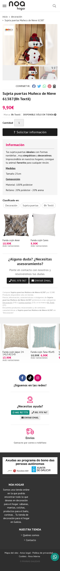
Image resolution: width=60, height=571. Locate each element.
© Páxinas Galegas (30, 561)
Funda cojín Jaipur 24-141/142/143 (13, 353)
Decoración (7, 302)
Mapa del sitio (11, 552)
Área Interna (34, 556)
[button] (28, 62)
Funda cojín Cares (39, 240)
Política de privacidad (42, 552)
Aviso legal (25, 552)
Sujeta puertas (24, 302)
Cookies (22, 556)
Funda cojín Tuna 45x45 (42, 351)
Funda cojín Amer (11, 240)
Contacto (31, 540)
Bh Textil (50, 302)
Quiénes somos (31, 535)
